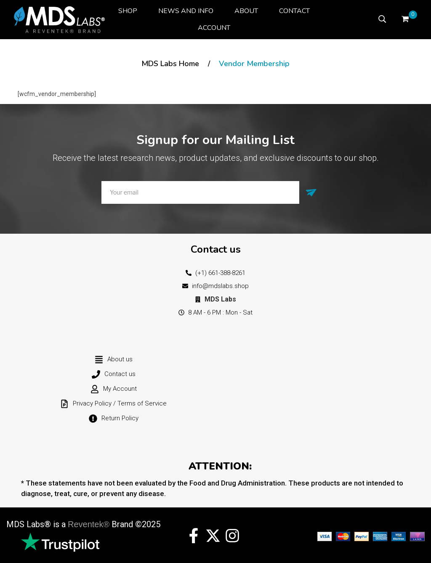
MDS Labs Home (170, 64)
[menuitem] (128, 11)
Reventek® (88, 524)
